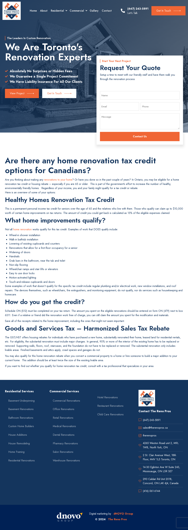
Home (33, 11)
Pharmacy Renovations (65, 443)
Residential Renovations (21, 460)
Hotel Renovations (107, 397)
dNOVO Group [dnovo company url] (123, 514)
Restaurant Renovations (110, 406)
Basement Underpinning (21, 401)
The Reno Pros (117, 519)
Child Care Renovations (110, 414)
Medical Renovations (64, 426)
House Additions (17, 435)
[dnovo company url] (69, 517)
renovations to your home (58, 180)
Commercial (77, 11)
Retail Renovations (63, 418)
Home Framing (16, 452)
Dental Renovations (63, 435)
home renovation (22, 229)
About (43, 11)
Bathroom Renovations (20, 418)
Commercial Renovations (66, 401)
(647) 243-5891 (137, 9)
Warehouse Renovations (66, 460)
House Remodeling (19, 443)
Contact (107, 11)
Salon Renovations (63, 452)
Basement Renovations (21, 409)
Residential (57, 11)
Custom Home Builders (21, 426)
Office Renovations (63, 409)
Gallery (94, 11)
